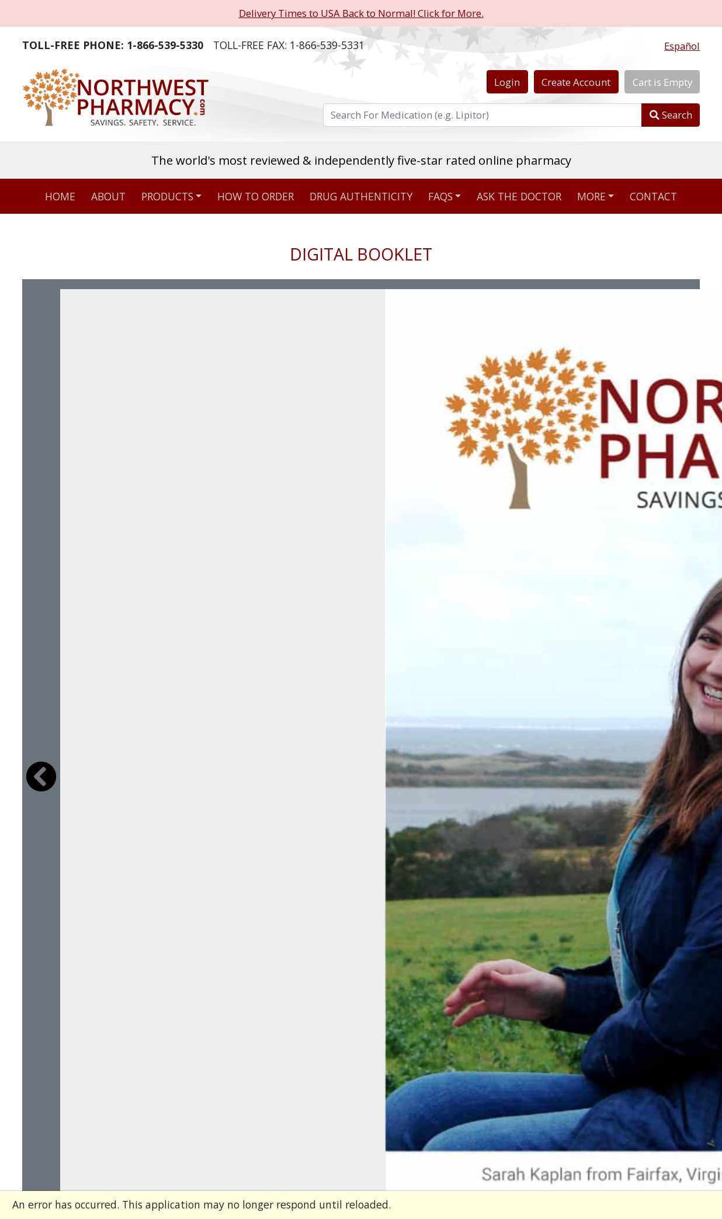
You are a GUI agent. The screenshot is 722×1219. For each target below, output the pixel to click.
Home (60, 196)
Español (682, 46)
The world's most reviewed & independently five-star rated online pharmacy (361, 160)
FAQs (440, 196)
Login (507, 82)
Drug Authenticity (361, 196)
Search (671, 114)
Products (167, 196)
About (108, 196)
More (591, 196)
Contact (653, 196)
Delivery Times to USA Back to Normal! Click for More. (361, 13)
